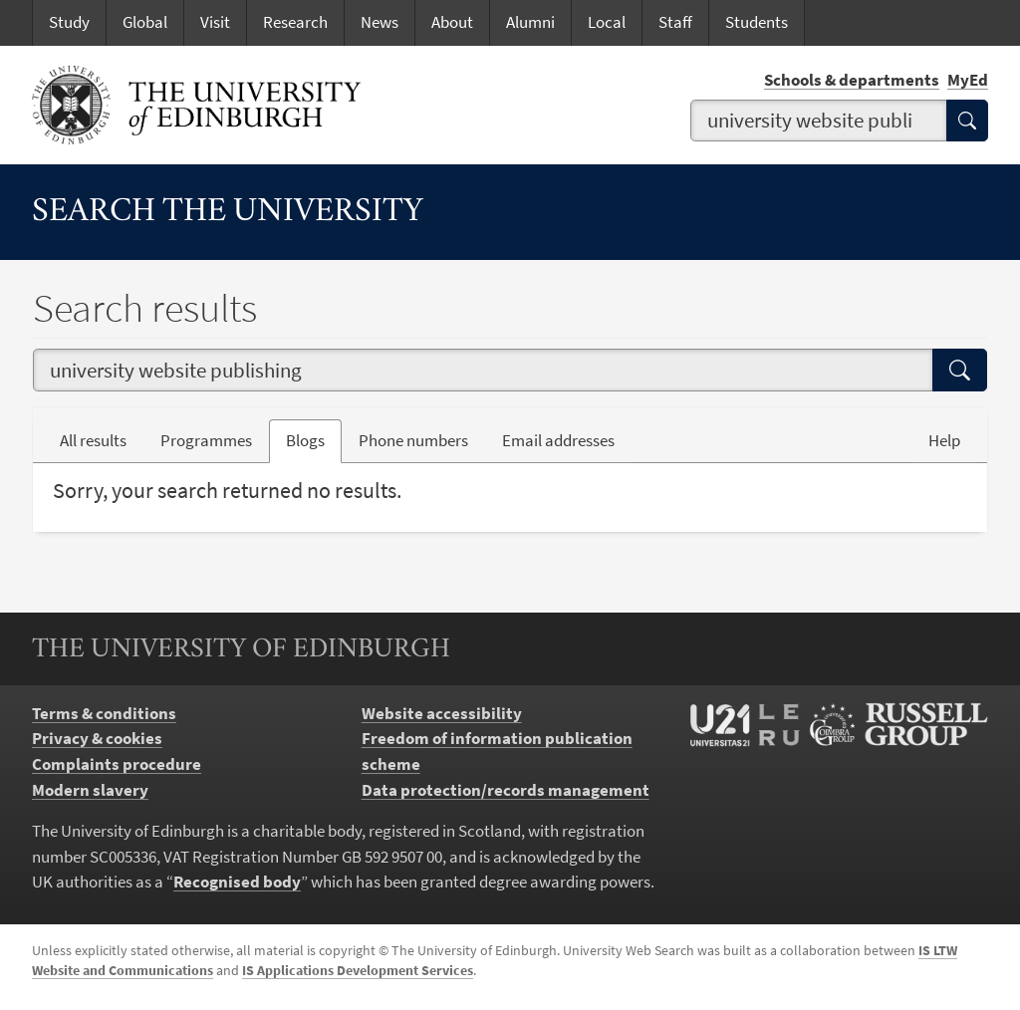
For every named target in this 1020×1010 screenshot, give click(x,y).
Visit (215, 22)
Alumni (530, 22)
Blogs (314, 439)
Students (756, 22)
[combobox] (818, 121)
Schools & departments (851, 80)
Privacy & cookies (97, 738)
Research (295, 22)
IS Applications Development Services (357, 970)
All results (93, 440)
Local (607, 22)
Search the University (227, 212)
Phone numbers (422, 439)
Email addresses (567, 439)
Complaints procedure (116, 764)
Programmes (206, 440)
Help (944, 440)
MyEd (967, 80)
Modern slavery (90, 790)
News (379, 22)
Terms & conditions (104, 713)
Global (145, 22)
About (452, 22)
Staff (675, 22)
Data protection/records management (505, 790)
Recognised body (237, 881)
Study (69, 22)
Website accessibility (442, 713)
